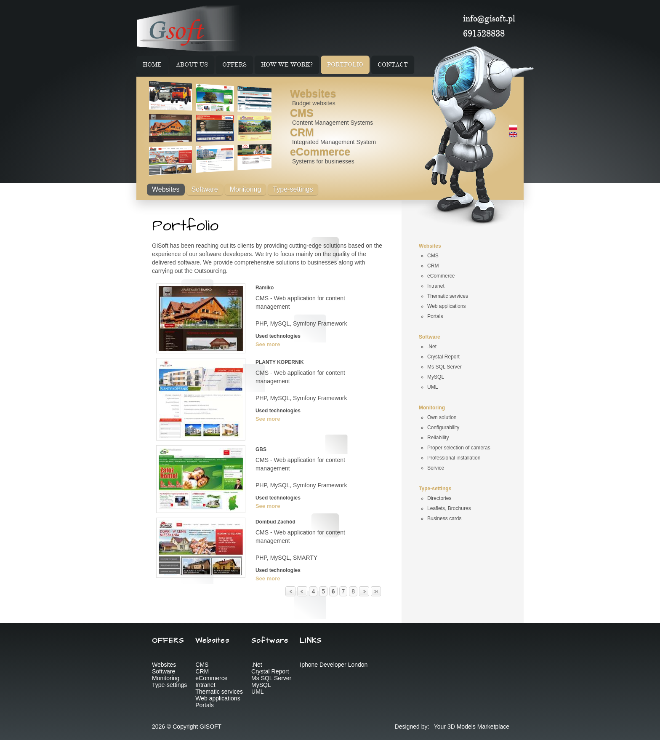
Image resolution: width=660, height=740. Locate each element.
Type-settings (293, 189)
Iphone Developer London (333, 664)
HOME (152, 65)
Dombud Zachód (275, 522)
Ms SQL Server (271, 678)
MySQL (261, 684)
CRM (302, 132)
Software (205, 189)
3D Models (461, 726)
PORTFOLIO (345, 65)
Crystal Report (270, 671)
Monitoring (245, 189)
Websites (313, 93)
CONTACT (393, 65)
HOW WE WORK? (287, 65)
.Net (256, 664)
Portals (204, 705)
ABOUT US (192, 65)
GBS (260, 449)
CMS (302, 113)
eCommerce (320, 152)
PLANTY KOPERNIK (279, 362)
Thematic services (219, 691)
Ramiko (264, 288)
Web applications (217, 698)
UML (257, 691)
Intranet (205, 684)
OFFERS (234, 65)
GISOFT (210, 726)
